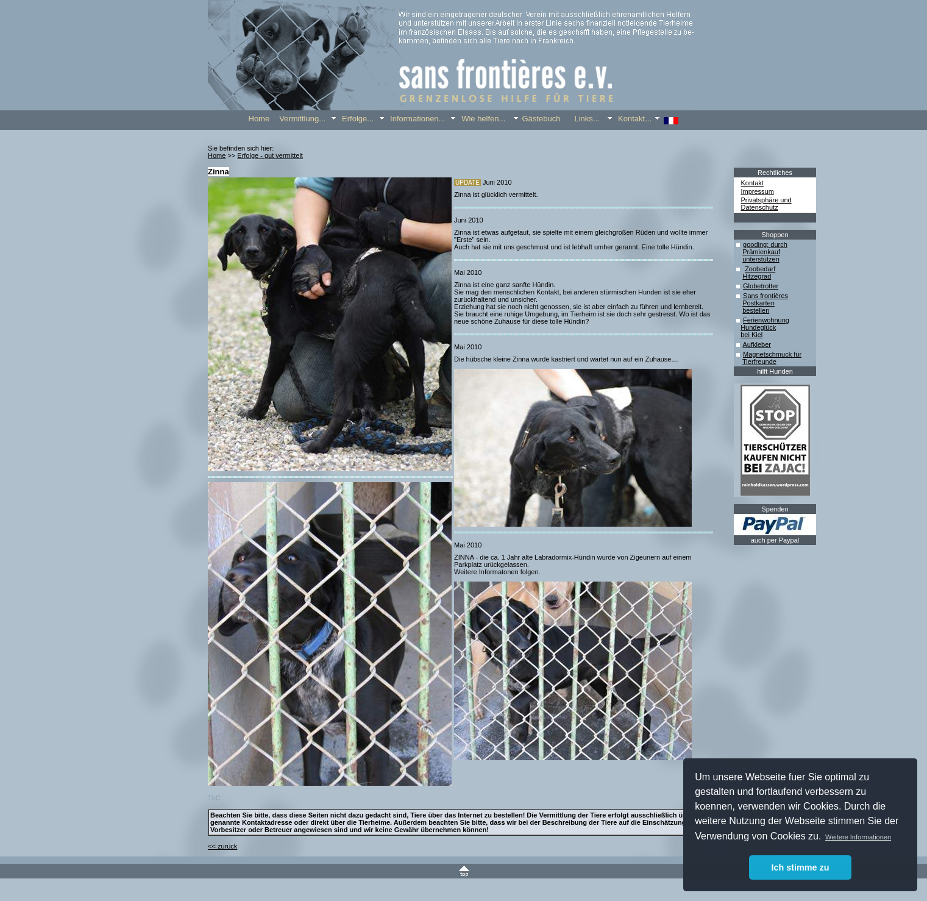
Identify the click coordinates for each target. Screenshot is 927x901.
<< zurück (222, 846)
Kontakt (752, 183)
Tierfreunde (759, 361)
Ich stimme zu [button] (800, 867)
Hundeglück (758, 327)
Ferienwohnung (766, 320)
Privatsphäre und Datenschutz (766, 203)
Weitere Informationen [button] (858, 837)
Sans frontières (765, 295)
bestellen (755, 310)
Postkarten (758, 303)
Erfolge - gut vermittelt (270, 155)
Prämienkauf (761, 251)
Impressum (757, 191)
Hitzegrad (756, 276)
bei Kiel (751, 334)
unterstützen (761, 259)
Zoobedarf (760, 268)
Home (217, 155)
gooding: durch (765, 244)
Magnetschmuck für (772, 354)
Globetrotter (760, 286)
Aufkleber (756, 344)
